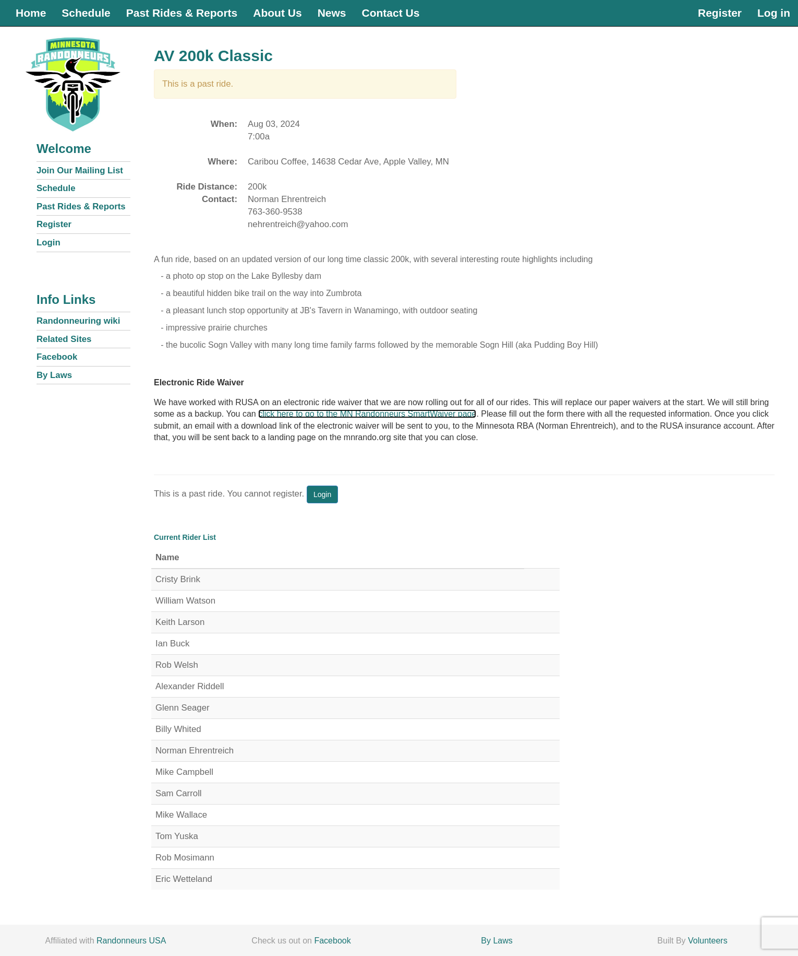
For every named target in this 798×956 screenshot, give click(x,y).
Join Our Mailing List (80, 170)
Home (31, 13)
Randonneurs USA (131, 940)
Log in (773, 13)
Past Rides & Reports (182, 13)
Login (49, 242)
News (332, 13)
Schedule (86, 13)
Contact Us (390, 13)
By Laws (54, 375)
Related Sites (64, 339)
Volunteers (708, 940)
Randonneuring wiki (78, 321)
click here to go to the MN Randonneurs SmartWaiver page (367, 413)
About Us (277, 13)
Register (720, 13)
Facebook (57, 357)
